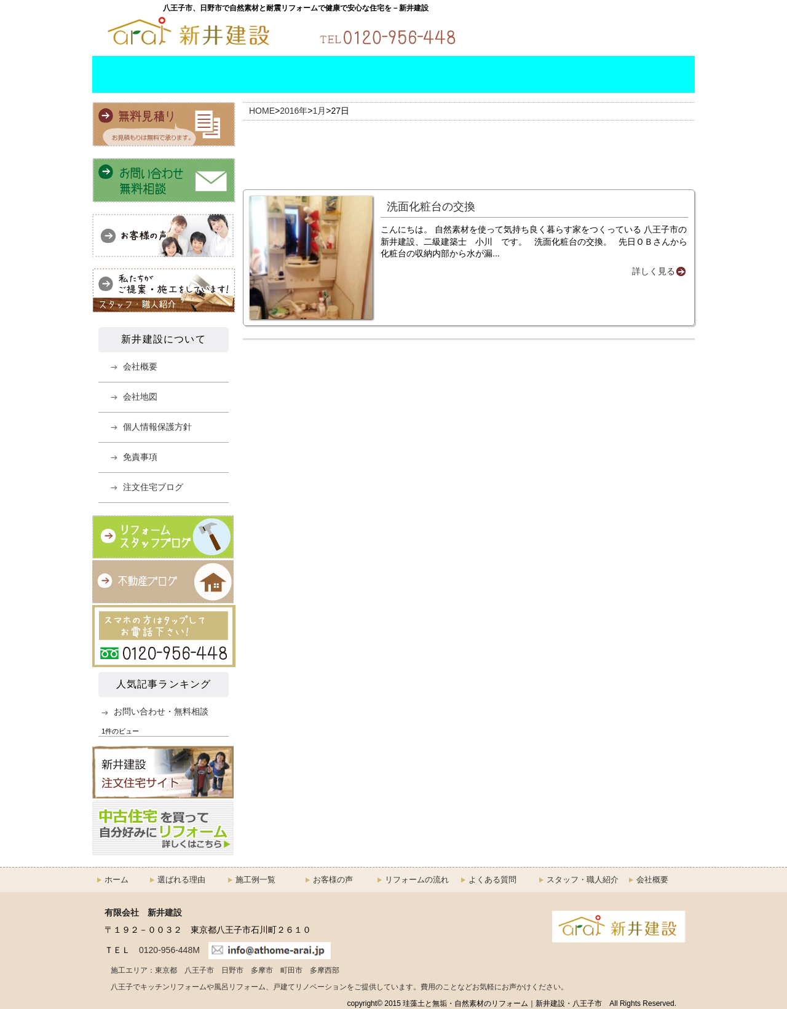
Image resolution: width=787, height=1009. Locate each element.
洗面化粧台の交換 (431, 206)
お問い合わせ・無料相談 (534, 30)
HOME (116, 74)
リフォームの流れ (370, 74)
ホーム (117, 879)
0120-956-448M (169, 950)
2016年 (293, 111)
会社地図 (140, 397)
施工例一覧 (278, 74)
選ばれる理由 (187, 74)
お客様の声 (333, 879)
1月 (319, 111)
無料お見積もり (646, 30)
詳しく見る (653, 271)
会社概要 (647, 74)
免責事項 (140, 457)
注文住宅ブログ (153, 487)
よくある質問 (462, 74)
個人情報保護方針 (157, 427)
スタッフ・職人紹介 (553, 74)
